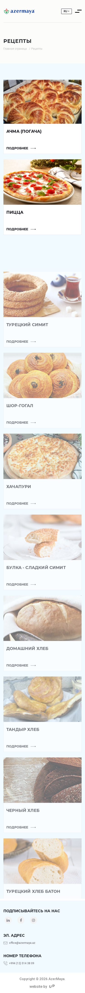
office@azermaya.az (22, 942)
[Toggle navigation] (79, 11)
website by (42, 986)
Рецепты (36, 48)
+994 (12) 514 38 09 (21, 963)
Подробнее (17, 150)
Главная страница (15, 48)
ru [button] (65, 11)
